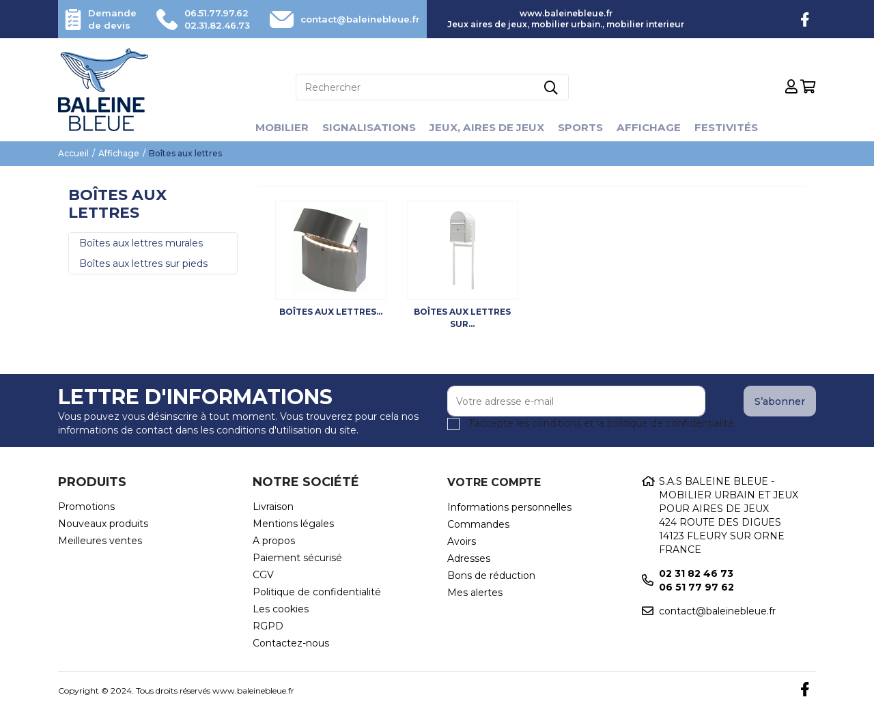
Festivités (734, 127)
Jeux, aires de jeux (487, 127)
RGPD (268, 626)
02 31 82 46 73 (696, 573)
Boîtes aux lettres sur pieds (143, 263)
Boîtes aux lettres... (330, 312)
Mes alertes (475, 592)
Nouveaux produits (103, 523)
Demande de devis (113, 19)
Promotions (86, 506)
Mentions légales (293, 523)
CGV (263, 575)
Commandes (478, 524)
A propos (274, 541)
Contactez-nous (291, 643)
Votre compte (494, 482)
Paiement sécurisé (297, 558)
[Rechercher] (432, 87)
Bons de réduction (491, 575)
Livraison (273, 506)
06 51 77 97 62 (696, 587)
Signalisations (364, 127)
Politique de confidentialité (317, 592)
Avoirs (461, 541)
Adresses (468, 558)
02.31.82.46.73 (212, 25)
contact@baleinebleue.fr (353, 19)
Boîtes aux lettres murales (141, 243)
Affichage (655, 127)
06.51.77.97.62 (212, 13)
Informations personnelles (509, 507)
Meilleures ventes (100, 541)
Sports (584, 127)
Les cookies (281, 609)
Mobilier (274, 127)
